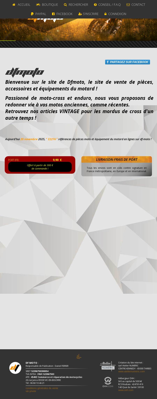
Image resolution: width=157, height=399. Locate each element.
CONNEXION (115, 14)
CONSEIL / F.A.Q (107, 4)
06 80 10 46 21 (37, 383)
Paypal (38, 14)
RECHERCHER (76, 4)
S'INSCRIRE (88, 14)
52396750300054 (39, 371)
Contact (136, 4)
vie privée (31, 391)
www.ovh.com (125, 390)
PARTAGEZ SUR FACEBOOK (127, 62)
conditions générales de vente (42, 388)
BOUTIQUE (47, 4)
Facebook (62, 14)
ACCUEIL (21, 4)
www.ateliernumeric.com (131, 371)
